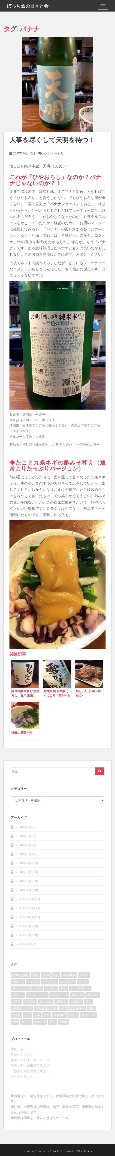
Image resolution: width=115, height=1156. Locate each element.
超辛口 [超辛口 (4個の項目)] (73, 1015)
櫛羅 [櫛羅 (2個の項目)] (91, 1008)
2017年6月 (23, 944)
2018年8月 (23, 827)
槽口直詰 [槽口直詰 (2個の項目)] (66, 1008)
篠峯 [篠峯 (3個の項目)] (37, 1015)
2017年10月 (24, 917)
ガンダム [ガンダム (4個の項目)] (51, 988)
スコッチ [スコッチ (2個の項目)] (17, 995)
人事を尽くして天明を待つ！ (52, 140)
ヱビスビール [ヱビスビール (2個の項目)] (59, 995)
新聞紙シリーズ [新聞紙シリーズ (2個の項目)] (22, 1008)
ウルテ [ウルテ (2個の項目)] (37, 988)
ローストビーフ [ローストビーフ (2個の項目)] (37, 995)
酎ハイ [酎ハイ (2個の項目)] (26, 1022)
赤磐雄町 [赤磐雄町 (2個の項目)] (59, 1015)
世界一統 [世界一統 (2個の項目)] (77, 995)
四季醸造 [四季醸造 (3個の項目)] (60, 1002)
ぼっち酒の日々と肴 (27, 6)
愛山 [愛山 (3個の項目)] (88, 1002)
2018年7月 (23, 836)
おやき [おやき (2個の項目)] (84, 975)
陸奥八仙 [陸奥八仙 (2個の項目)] (39, 1022)
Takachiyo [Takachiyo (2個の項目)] (69, 975)
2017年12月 (24, 899)
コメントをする (52, 153)
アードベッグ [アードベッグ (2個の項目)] (20, 988)
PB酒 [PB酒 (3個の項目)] (46, 975)
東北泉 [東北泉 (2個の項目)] (40, 1008)
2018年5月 (23, 854)
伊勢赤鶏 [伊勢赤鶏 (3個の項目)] (92, 995)
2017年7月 (23, 935)
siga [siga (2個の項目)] (55, 975)
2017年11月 (24, 908)
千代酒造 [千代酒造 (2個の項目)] (30, 1002)
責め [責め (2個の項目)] (47, 1015)
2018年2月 (23, 881)
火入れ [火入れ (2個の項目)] (16, 1015)
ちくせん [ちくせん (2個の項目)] (33, 982)
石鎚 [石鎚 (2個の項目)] (27, 1015)
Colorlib (55, 1151)
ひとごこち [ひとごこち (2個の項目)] (50, 982)
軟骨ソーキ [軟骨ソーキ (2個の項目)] (88, 1015)
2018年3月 (23, 872)
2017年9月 (23, 926)
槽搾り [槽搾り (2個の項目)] (80, 1008)
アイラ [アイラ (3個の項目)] (83, 982)
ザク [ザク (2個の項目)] (63, 988)
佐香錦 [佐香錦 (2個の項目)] (16, 1002)
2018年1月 (23, 890)
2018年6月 (23, 845)
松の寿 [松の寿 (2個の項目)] (52, 1008)
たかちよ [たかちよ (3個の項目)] (17, 982)
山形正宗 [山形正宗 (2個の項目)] (76, 1002)
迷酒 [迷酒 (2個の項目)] (15, 1022)
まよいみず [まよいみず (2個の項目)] (68, 982)
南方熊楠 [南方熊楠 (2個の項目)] (45, 1002)
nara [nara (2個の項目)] (36, 975)
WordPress (84, 1151)
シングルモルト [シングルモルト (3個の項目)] (80, 988)
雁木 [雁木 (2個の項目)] (52, 1022)
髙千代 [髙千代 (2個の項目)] (63, 1022)
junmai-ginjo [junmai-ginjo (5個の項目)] (20, 975)
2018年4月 (23, 863)
